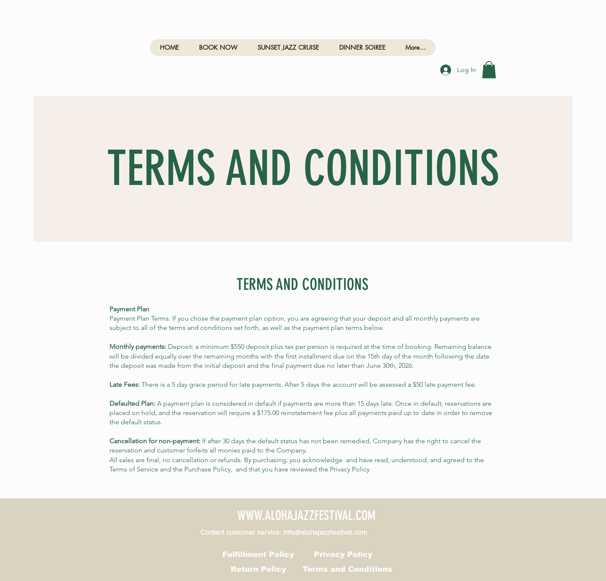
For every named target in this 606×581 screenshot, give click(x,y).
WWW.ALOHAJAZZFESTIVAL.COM (306, 515)
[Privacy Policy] (343, 554)
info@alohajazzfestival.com (325, 532)
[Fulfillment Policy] (258, 554)
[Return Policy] (258, 569)
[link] (489, 69)
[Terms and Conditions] (347, 569)
